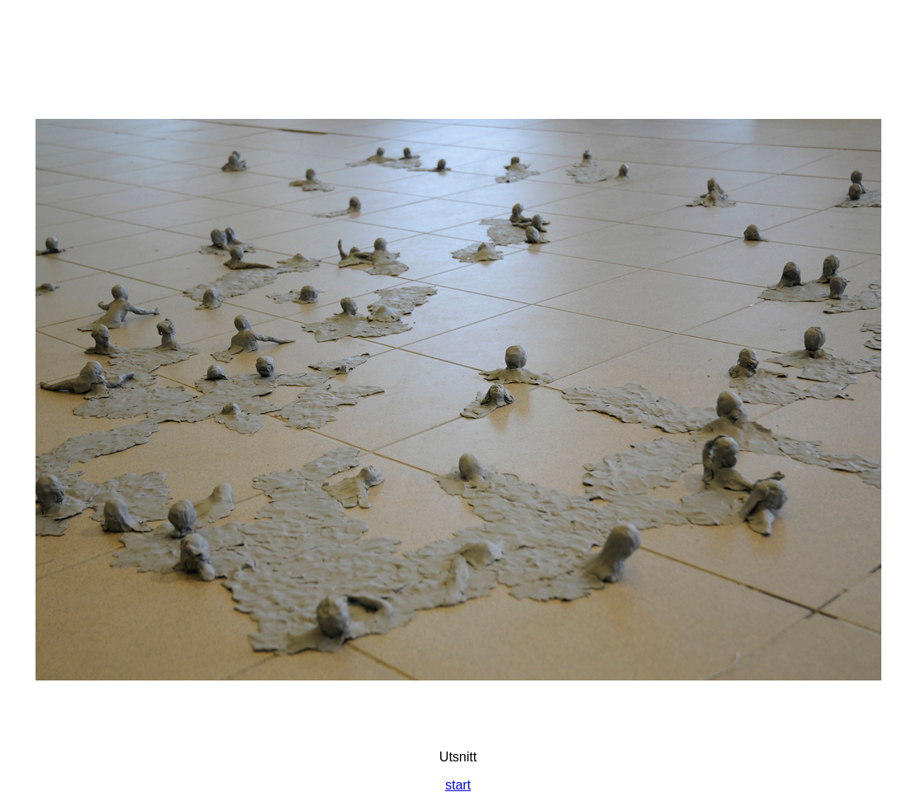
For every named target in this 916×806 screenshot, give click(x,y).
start (458, 785)
